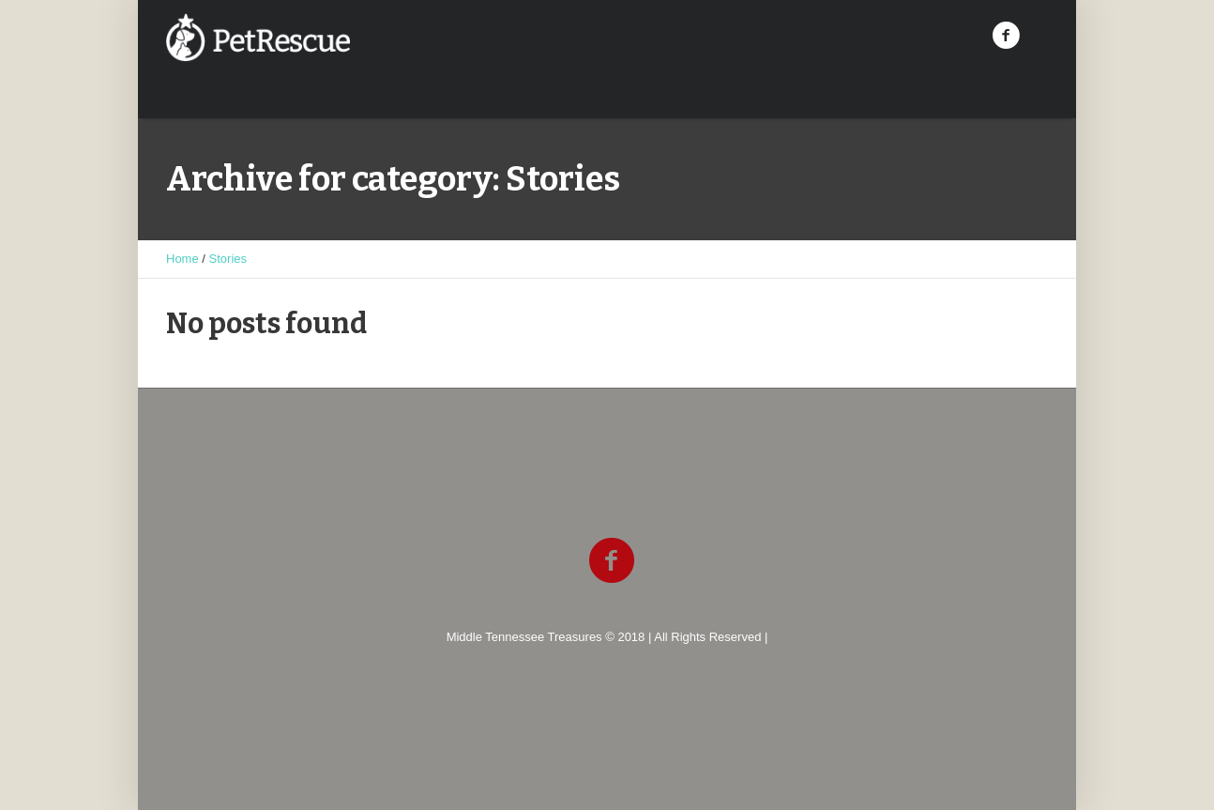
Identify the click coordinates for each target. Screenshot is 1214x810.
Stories (228, 259)
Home (182, 259)
